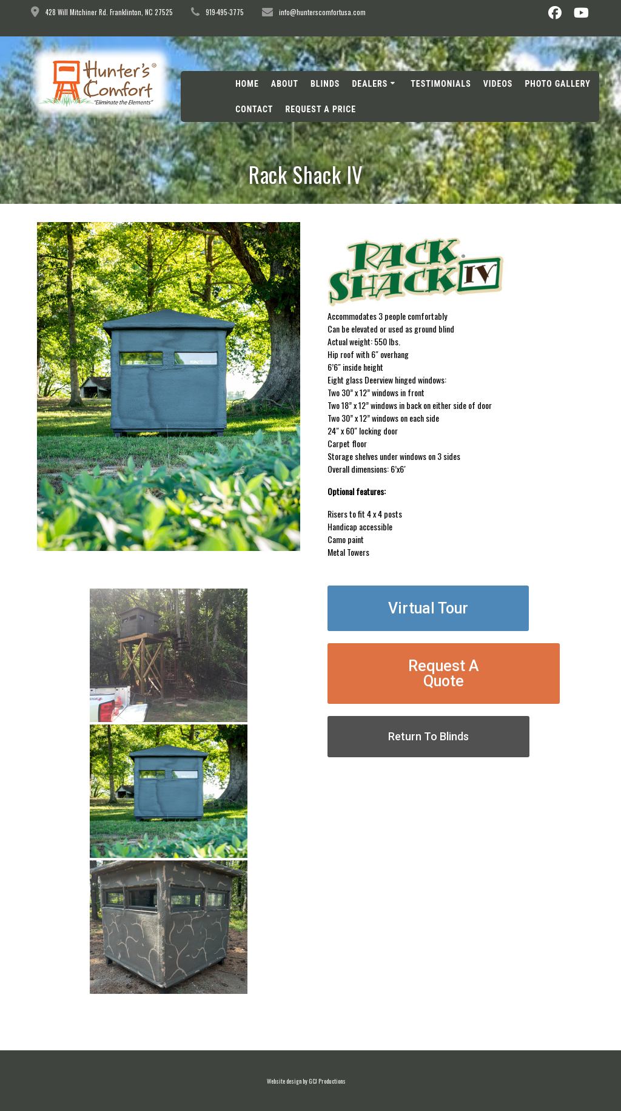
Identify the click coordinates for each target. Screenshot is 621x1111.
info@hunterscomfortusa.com (322, 12)
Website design (284, 1081)
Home (247, 84)
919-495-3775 (225, 12)
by (305, 1081)
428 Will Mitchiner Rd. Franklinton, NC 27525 (109, 12)
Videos (498, 84)
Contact (254, 109)
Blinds (325, 84)
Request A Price (320, 109)
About (284, 84)
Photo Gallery (557, 84)
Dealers (370, 84)
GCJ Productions (327, 1081)
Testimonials (441, 84)
